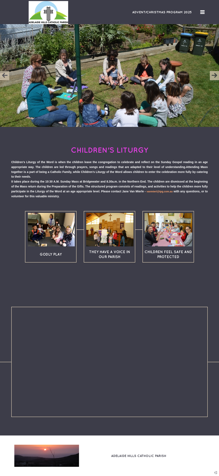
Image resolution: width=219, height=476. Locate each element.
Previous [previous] (4, 75)
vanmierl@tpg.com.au (160, 191)
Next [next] (214, 75)
